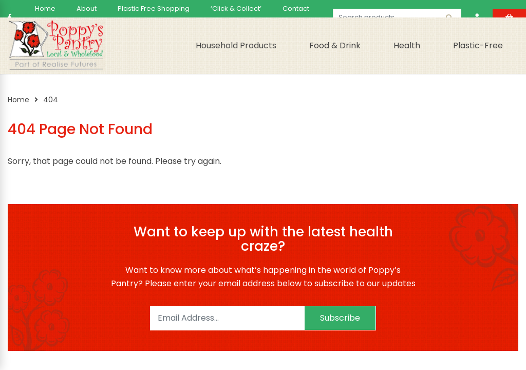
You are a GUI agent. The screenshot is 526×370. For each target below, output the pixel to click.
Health (406, 45)
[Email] (227, 318)
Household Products (236, 45)
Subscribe (340, 318)
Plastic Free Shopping (154, 8)
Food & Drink (335, 45)
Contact (296, 8)
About (87, 8)
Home (45, 8)
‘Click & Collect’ (236, 8)
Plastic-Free (478, 45)
